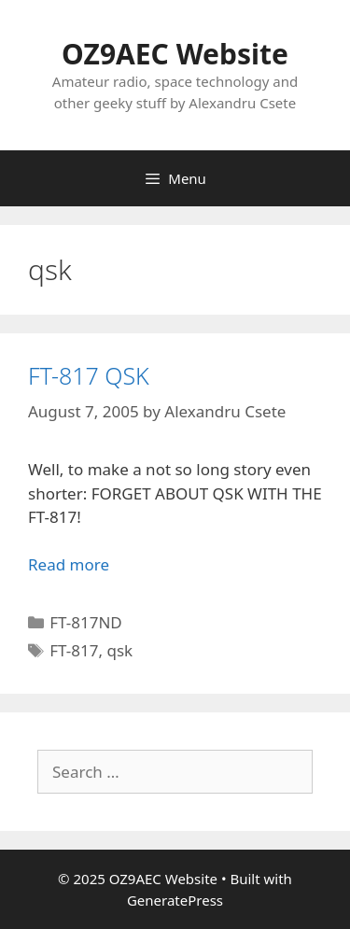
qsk (119, 650)
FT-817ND (85, 622)
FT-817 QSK (88, 375)
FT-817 (73, 650)
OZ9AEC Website (175, 54)
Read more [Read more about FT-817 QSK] (68, 564)
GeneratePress (175, 900)
